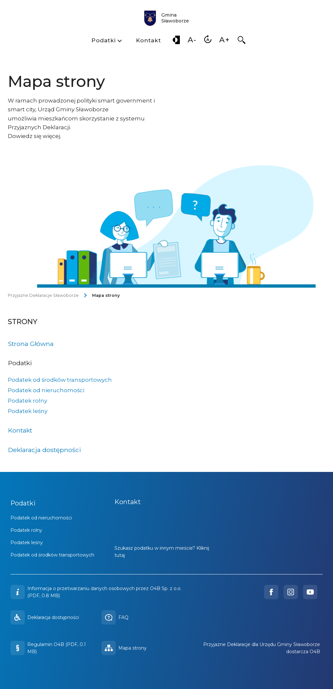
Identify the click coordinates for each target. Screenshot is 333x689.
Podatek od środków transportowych (60, 380)
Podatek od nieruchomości (46, 390)
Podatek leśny (27, 411)
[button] (241, 41)
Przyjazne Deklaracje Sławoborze (43, 295)
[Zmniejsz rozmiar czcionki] (192, 41)
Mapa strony (106, 295)
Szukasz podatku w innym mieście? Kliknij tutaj (161, 551)
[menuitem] (106, 41)
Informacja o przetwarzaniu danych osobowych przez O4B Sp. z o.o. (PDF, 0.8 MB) (104, 592)
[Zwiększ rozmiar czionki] (224, 41)
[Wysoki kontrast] (176, 41)
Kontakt (148, 40)
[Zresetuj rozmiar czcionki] (207, 41)
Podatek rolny (27, 400)
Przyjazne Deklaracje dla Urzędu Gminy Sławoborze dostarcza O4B (261, 648)
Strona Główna (31, 344)
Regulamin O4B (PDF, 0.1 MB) (48, 648)
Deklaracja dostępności (44, 450)
